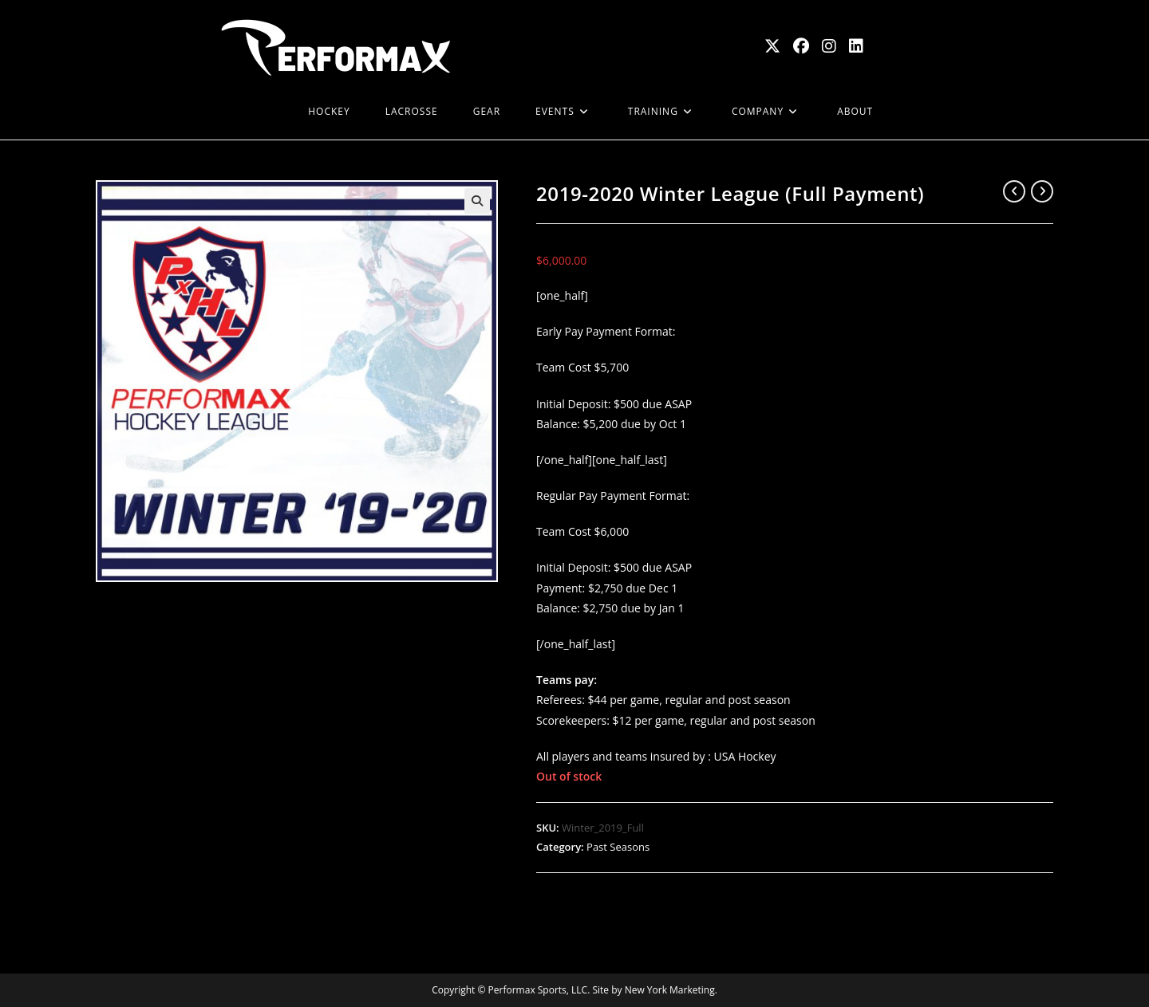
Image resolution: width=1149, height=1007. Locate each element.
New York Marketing (670, 990)
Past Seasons (618, 847)
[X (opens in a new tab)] (772, 46)
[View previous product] (1014, 191)
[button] (477, 201)
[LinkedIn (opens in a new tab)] (856, 46)
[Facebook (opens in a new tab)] (801, 46)
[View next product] (1042, 191)
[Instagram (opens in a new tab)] (829, 46)
